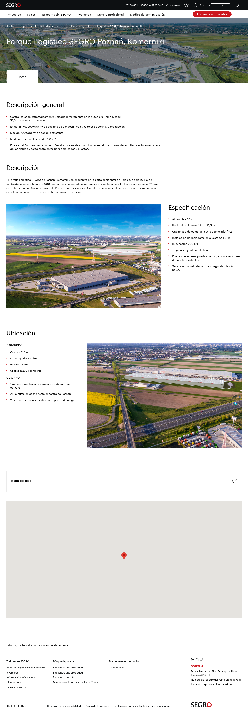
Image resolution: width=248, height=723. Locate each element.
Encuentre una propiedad (68, 667)
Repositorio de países (49, 26)
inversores (12, 672)
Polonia (75, 26)
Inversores (84, 14)
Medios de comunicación (147, 14)
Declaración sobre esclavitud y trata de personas (142, 705)
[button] (124, 556)
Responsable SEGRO (56, 14)
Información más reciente (21, 677)
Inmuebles (13, 14)
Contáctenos (173, 5)
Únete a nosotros (16, 687)
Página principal (16, 26)
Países (31, 14)
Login (220, 5)
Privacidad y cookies (97, 705)
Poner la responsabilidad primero (25, 667)
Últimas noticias (15, 682)
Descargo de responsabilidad (64, 705)
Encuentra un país (63, 677)
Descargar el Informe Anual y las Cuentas (77, 682)
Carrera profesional (110, 14)
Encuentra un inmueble (212, 14)
